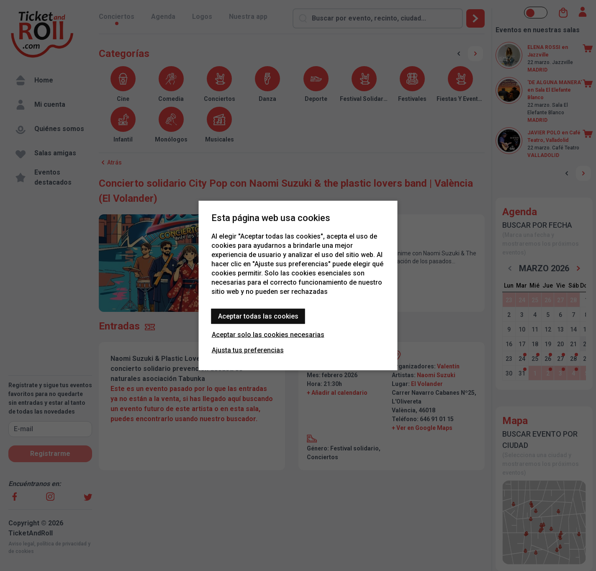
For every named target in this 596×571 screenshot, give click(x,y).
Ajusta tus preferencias (248, 350)
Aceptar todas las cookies (258, 316)
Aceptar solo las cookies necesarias (268, 335)
